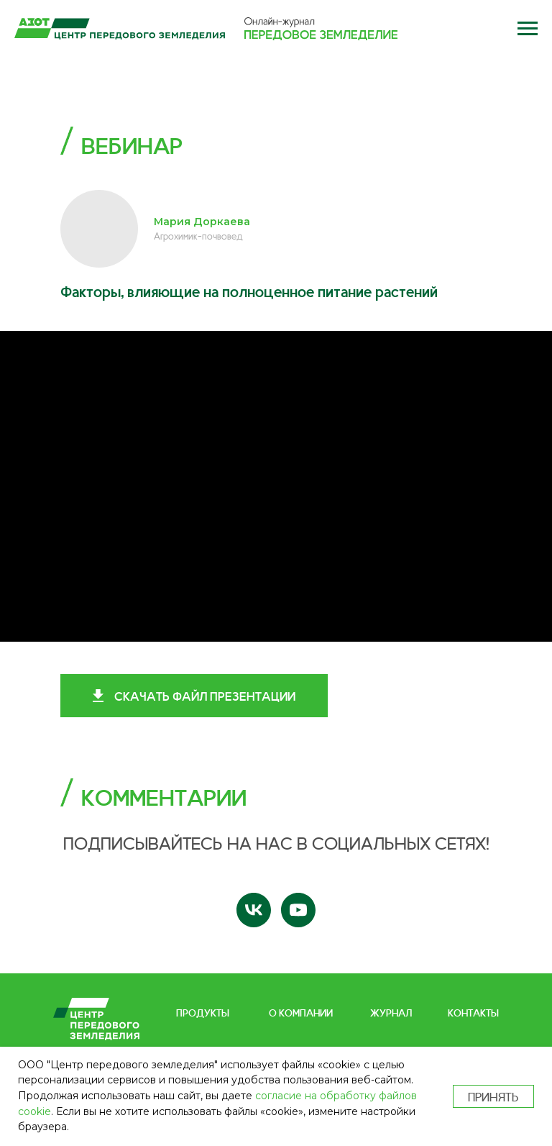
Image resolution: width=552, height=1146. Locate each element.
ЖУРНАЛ (391, 1012)
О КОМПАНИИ (301, 1012)
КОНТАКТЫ (473, 1012)
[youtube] (298, 910)
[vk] (253, 910)
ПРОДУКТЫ (202, 1012)
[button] (527, 29)
